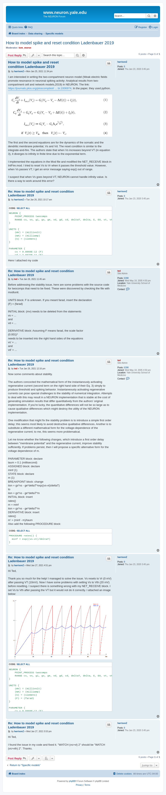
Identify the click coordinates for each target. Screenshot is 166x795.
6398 (126, 278)
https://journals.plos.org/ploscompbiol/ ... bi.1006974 (39, 88)
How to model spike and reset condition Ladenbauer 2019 (60, 42)
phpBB (72, 781)
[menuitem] (28, 27)
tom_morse (25, 47)
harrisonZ (122, 62)
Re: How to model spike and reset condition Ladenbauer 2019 (41, 193)
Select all (23, 208)
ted (119, 271)
